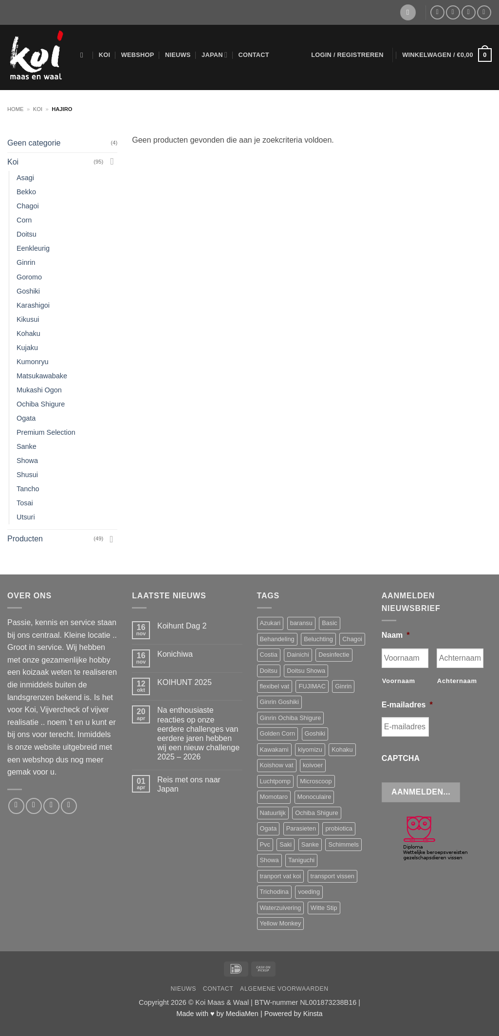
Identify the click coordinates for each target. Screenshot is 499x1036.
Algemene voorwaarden (284, 988)
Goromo (29, 277)
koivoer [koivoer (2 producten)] (313, 765)
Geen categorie (33, 143)
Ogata (26, 418)
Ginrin (26, 262)
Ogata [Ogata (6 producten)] (268, 828)
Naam (396, 635)
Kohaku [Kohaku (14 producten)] (342, 749)
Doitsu (27, 234)
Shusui (27, 475)
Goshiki (28, 291)
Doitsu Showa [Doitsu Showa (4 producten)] (306, 670)
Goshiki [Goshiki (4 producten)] (315, 733)
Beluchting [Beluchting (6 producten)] (318, 639)
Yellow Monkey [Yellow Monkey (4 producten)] (280, 923)
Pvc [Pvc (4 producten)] (265, 844)
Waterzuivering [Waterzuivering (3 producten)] (280, 907)
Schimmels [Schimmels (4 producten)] (343, 844)
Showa (27, 460)
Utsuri (26, 517)
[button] (347, 55)
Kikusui (28, 319)
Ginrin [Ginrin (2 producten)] (343, 686)
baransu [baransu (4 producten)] (301, 623)
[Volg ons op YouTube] (484, 12)
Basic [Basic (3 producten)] (329, 623)
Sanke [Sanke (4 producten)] (310, 844)
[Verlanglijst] (408, 12)
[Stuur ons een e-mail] (453, 12)
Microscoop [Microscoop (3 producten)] (316, 781)
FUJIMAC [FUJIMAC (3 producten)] (311, 686)
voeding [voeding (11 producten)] (309, 891)
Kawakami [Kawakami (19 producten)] (274, 749)
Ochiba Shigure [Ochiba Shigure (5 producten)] (316, 812)
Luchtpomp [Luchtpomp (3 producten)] (275, 781)
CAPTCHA (401, 758)
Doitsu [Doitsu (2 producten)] (268, 670)
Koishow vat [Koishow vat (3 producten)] (277, 765)
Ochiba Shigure (41, 404)
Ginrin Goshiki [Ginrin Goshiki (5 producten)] (279, 701)
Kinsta (313, 1014)
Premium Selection (46, 432)
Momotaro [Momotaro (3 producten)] (274, 796)
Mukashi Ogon (39, 390)
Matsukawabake (42, 376)
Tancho (28, 489)
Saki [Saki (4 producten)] (285, 844)
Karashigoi (33, 305)
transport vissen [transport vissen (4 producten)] (332, 876)
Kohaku (28, 333)
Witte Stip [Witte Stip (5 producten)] (324, 907)
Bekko (26, 192)
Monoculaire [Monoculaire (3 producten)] (314, 796)
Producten (25, 539)
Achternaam (457, 680)
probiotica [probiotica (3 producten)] (338, 828)
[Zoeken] (84, 55)
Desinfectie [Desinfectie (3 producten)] (333, 654)
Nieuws (178, 54)
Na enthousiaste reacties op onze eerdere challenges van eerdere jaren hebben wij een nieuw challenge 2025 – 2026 (198, 733)
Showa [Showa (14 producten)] (269, 860)
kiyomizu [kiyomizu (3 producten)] (310, 749)
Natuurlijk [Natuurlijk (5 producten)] (273, 812)
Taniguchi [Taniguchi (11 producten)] (301, 860)
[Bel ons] (469, 12)
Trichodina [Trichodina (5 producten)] (274, 891)
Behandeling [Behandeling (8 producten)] (277, 639)
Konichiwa (175, 654)
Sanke (27, 446)
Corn (24, 220)
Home (15, 109)
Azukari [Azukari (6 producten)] (270, 623)
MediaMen (242, 1014)
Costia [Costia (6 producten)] (268, 654)
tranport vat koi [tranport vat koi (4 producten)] (280, 876)
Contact (253, 54)
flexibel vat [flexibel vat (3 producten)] (274, 686)
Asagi (25, 178)
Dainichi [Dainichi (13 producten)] (298, 654)
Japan (214, 54)
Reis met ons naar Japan (189, 784)
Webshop (137, 54)
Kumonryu (33, 362)
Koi (105, 54)
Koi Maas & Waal (222, 1002)
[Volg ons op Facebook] (437, 12)
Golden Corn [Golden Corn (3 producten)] (278, 733)
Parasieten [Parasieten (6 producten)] (301, 828)
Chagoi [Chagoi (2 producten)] (352, 639)
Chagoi (28, 206)
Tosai (25, 503)
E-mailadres (407, 705)
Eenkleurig (33, 248)
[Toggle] (111, 161)
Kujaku (27, 348)
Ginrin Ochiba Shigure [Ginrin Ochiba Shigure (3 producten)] (290, 718)
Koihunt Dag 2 (181, 626)
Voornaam (398, 680)
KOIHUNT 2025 (184, 682)
